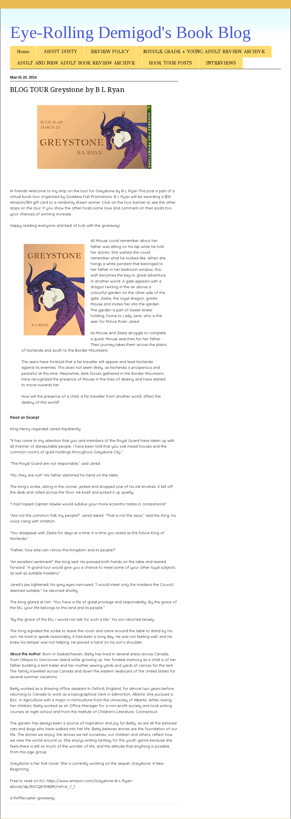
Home (23, 51)
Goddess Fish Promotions (89, 196)
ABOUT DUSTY (60, 51)
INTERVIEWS (221, 63)
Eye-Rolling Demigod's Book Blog (130, 32)
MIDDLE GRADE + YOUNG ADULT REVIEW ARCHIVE (204, 51)
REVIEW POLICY (110, 51)
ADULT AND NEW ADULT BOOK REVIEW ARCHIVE (76, 63)
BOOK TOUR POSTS (170, 63)
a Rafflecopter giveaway (32, 798)
